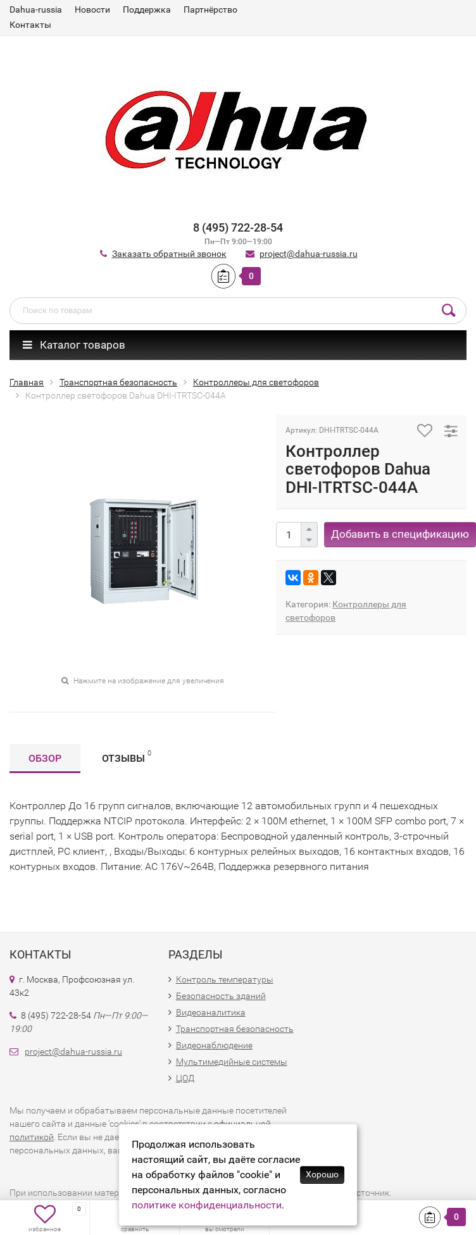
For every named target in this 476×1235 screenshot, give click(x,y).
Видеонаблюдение (214, 1045)
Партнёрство (210, 9)
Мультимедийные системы (231, 1062)
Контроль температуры (224, 979)
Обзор (44, 758)
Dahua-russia (35, 9)
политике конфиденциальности (207, 1205)
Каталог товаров (74, 344)
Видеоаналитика (211, 1012)
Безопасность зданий (221, 996)
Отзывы (126, 756)
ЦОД (185, 1078)
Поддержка (147, 9)
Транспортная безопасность (235, 1029)
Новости (92, 9)
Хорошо (322, 1174)
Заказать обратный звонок (169, 254)
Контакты (30, 25)
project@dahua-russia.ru (309, 254)
